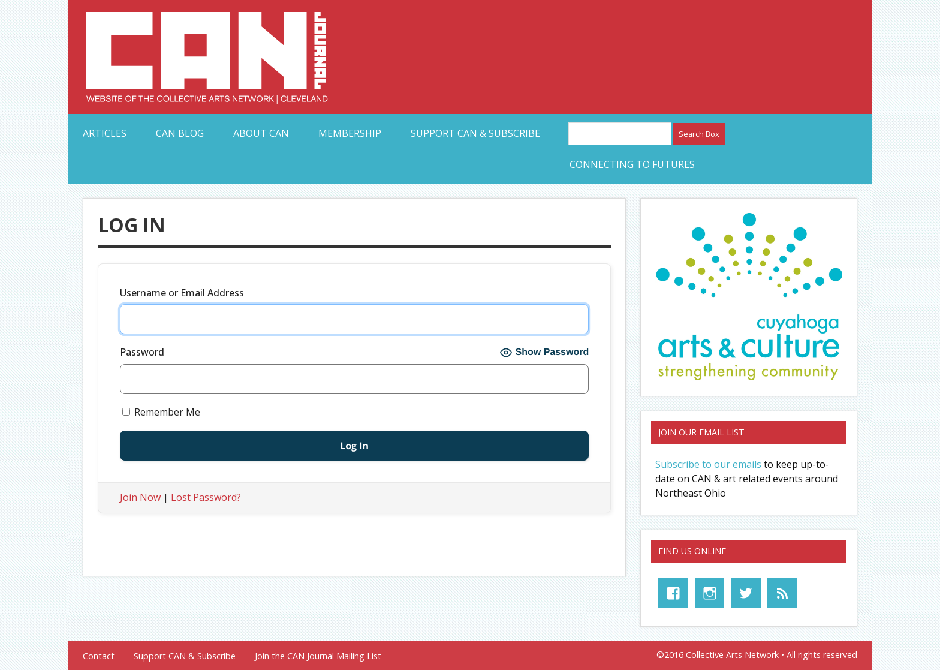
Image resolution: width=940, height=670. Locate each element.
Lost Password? (206, 497)
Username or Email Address (182, 292)
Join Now (140, 497)
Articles (104, 133)
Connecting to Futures (632, 164)
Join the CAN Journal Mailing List (318, 656)
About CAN (261, 133)
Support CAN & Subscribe (475, 133)
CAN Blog (180, 133)
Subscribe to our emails (708, 464)
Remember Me (161, 412)
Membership (349, 133)
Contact (99, 656)
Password (142, 352)
